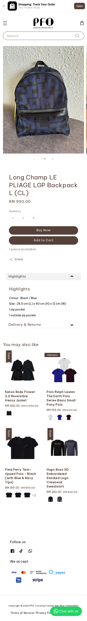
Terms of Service (22, 612)
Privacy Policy (46, 612)
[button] (5, 23)
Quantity (15, 211)
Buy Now (43, 230)
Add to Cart (43, 240)
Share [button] (16, 259)
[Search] (77, 36)
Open (79, 6)
